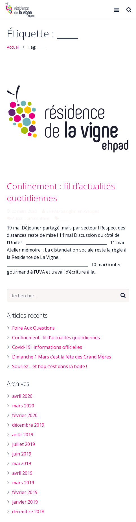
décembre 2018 (28, 511)
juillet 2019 (23, 444)
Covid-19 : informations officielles (47, 347)
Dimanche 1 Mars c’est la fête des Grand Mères (61, 357)
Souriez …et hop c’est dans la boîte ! (49, 366)
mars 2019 (23, 483)
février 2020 (25, 415)
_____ (64, 218)
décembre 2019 (28, 425)
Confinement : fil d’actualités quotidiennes (56, 337)
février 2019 (25, 492)
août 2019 (22, 434)
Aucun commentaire (30, 218)
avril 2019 (22, 473)
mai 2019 (21, 463)
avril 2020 (22, 396)
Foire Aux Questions (33, 328)
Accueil (13, 47)
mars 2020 (23, 406)
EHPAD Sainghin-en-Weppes (72, 211)
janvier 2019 (25, 502)
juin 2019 (21, 454)
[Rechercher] (129, 10)
